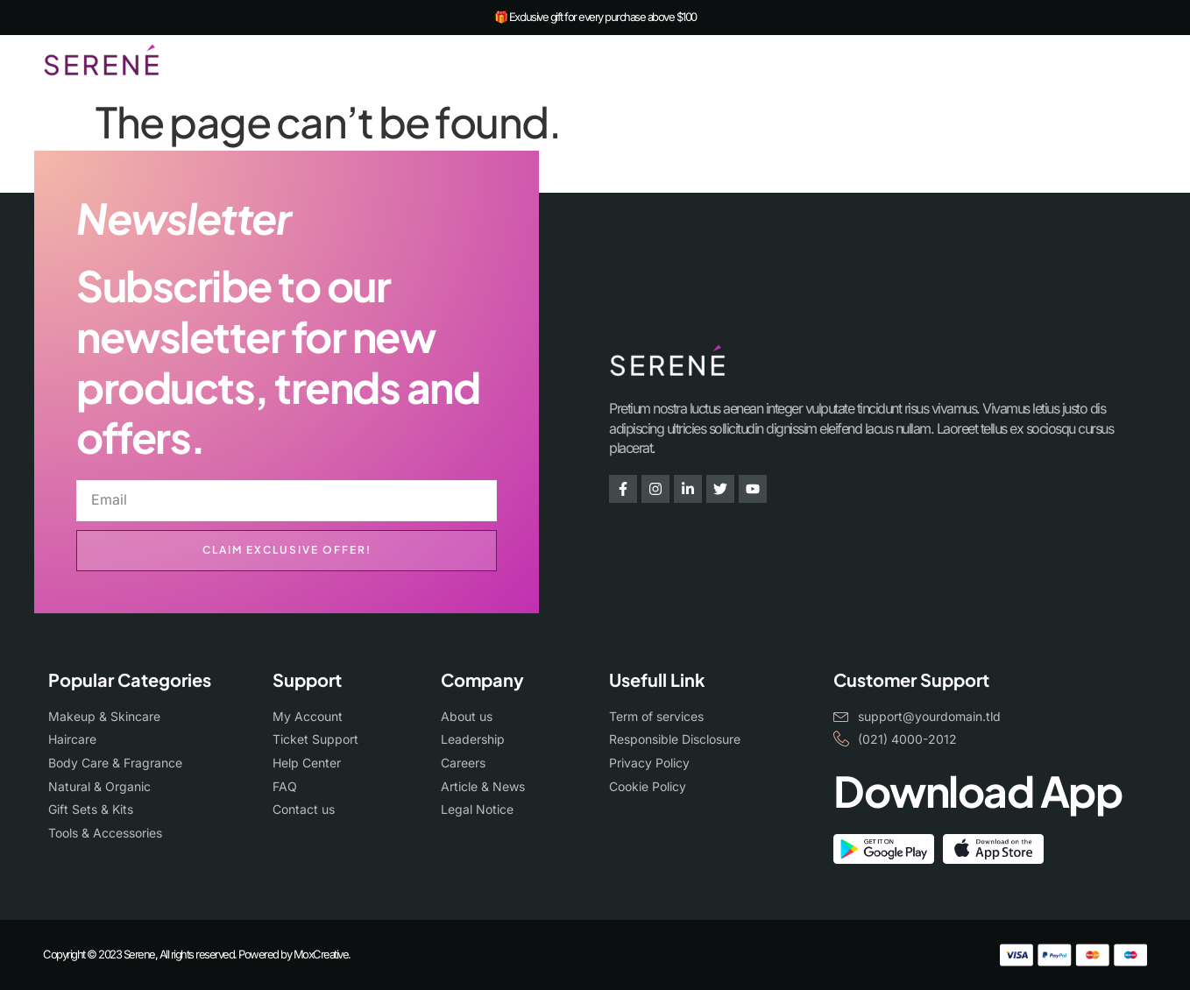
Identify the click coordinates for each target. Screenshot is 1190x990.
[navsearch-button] (1095, 62)
